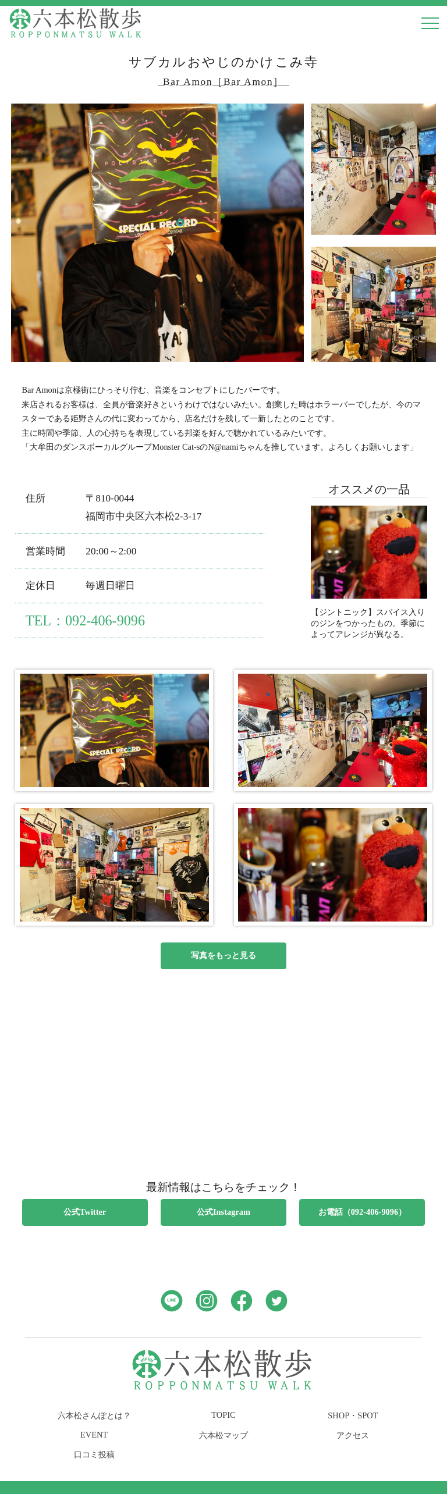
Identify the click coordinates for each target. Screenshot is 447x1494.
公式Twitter (84, 1211)
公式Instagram (223, 1211)
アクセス (352, 1435)
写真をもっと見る (223, 955)
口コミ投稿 (94, 1454)
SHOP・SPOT (353, 1415)
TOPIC (223, 1415)
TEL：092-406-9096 (85, 620)
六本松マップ (223, 1435)
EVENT (94, 1434)
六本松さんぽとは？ (94, 1415)
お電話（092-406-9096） (362, 1211)
